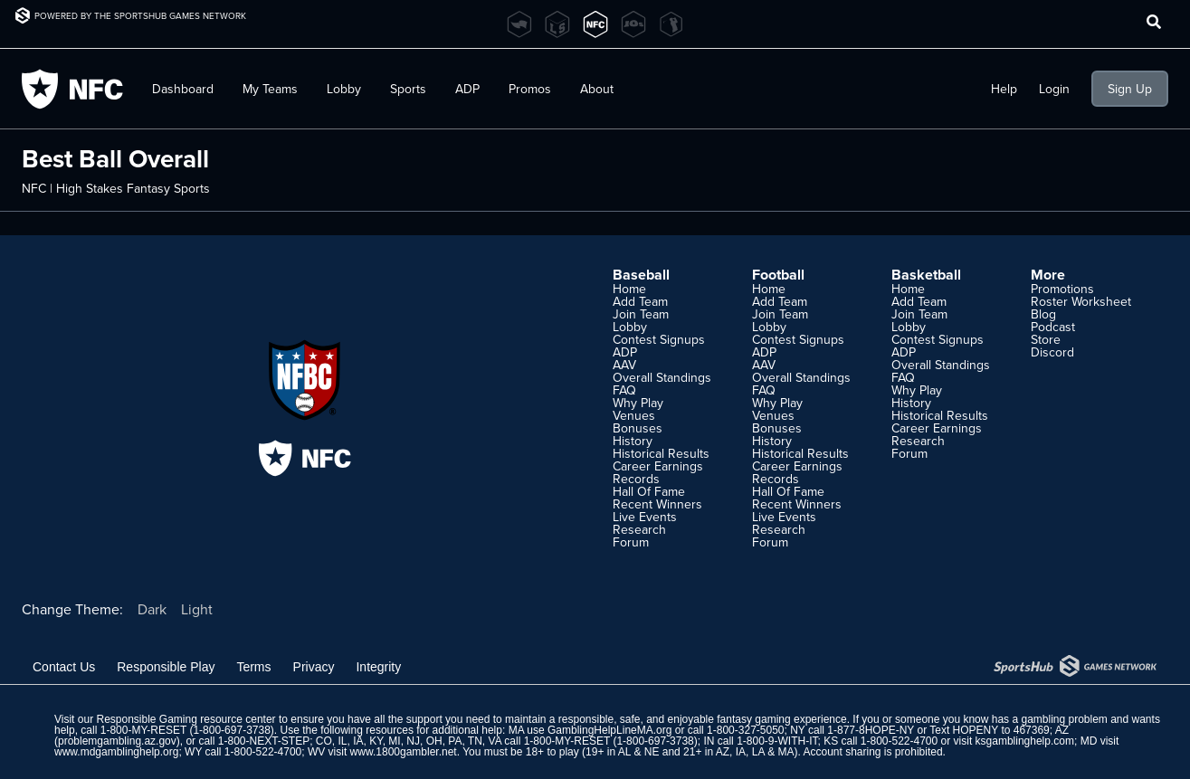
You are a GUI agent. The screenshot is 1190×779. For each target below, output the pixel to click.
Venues (634, 415)
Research (639, 529)
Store (1046, 339)
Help (1004, 88)
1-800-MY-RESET (143, 730)
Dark (152, 609)
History (632, 441)
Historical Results (661, 453)
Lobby (344, 89)
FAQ (624, 390)
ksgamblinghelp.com (1025, 741)
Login (1054, 88)
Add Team (640, 301)
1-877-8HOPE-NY (870, 730)
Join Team (641, 314)
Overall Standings (662, 377)
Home (629, 289)
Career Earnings (658, 466)
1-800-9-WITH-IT (777, 741)
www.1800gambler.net (403, 752)
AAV (624, 365)
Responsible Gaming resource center (185, 719)
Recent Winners (657, 504)
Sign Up (1130, 89)
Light (197, 609)
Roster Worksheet (1081, 301)
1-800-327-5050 (745, 730)
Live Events (645, 517)
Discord (1052, 352)
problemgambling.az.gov (117, 741)
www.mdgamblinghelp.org (116, 752)
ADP (467, 89)
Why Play (638, 403)
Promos (530, 89)
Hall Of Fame (649, 491)
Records (636, 479)
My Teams (270, 89)
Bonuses (637, 428)
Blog (1043, 314)
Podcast (1053, 327)
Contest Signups (659, 339)
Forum (631, 542)
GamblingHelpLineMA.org (609, 730)
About (597, 89)
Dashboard (183, 89)
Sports (408, 89)
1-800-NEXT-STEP (263, 741)
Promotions (1062, 289)
